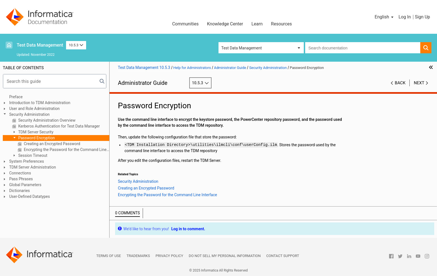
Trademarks (138, 256)
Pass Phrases (21, 179)
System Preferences (26, 161)
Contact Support (282, 256)
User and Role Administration (34, 108)
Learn (257, 24)
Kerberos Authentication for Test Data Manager (58, 126)
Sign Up (422, 17)
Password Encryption (36, 138)
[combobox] (362, 47)
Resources (281, 24)
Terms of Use (108, 256)
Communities (185, 24)
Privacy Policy (169, 256)
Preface (16, 97)
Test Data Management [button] (241, 48)
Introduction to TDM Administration (39, 102)
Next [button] (419, 82)
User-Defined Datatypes (29, 196)
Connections (20, 173)
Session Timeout (32, 155)
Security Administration (29, 114)
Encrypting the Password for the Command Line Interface (66, 149)
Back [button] (400, 82)
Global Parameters (25, 185)
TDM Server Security (35, 132)
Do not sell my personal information (225, 256)
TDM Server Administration (32, 167)
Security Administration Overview (46, 120)
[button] (384, 17)
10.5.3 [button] (76, 45)
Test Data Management (40, 45)
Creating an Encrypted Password (51, 143)
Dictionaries (19, 190)
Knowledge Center (225, 24)
